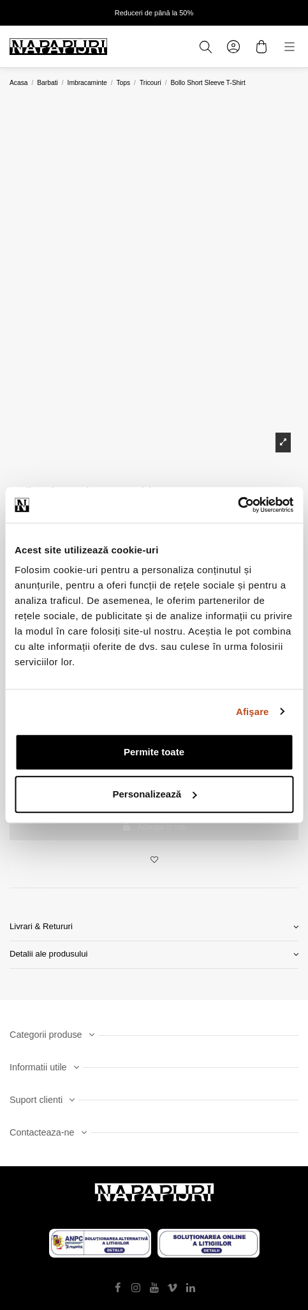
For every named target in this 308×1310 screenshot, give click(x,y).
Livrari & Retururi (154, 926)
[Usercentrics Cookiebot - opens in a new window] (237, 505)
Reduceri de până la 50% (154, 13)
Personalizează (154, 794)
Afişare (252, 711)
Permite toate (154, 751)
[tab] (154, 927)
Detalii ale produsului (154, 954)
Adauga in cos (154, 826)
